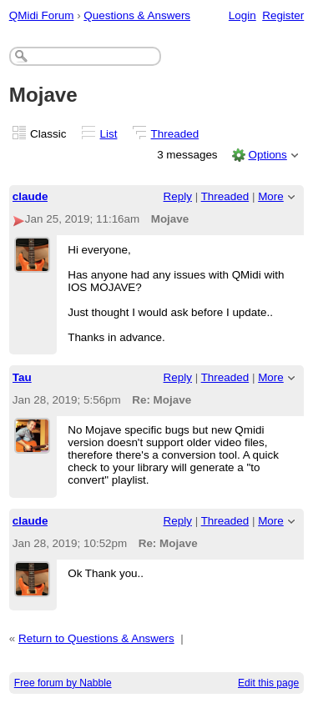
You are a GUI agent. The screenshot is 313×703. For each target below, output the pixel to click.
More (271, 196)
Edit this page (268, 683)
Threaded (175, 134)
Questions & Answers (136, 15)
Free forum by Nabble (63, 683)
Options (267, 154)
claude (30, 196)
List (109, 134)
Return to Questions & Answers (96, 638)
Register (283, 15)
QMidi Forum (41, 15)
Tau (22, 377)
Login (242, 15)
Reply (178, 196)
